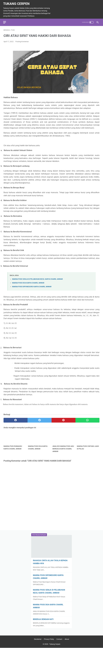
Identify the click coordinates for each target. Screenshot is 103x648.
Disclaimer (38, 639)
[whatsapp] (87, 419)
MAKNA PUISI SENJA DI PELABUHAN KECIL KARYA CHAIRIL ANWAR (37, 278)
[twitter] (40, 419)
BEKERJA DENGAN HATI (43, 619)
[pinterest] (64, 419)
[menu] (5, 21)
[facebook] (16, 419)
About (67, 639)
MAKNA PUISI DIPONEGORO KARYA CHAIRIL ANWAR (31, 286)
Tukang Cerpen (17, 3)
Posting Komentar (22, 41)
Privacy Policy (49, 639)
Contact (59, 639)
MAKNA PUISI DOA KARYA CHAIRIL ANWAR (28, 282)
